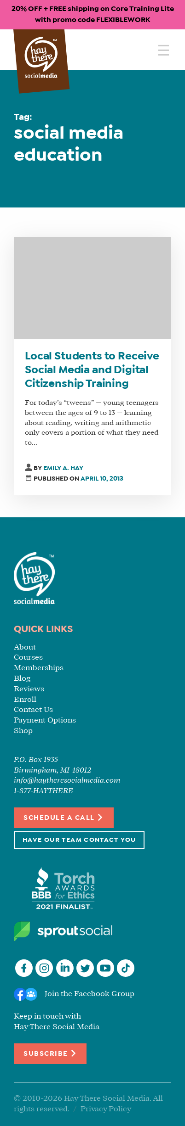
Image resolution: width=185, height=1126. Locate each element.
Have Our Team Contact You (79, 840)
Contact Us (33, 709)
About (25, 647)
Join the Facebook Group (89, 994)
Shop (23, 731)
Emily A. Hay (63, 468)
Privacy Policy (106, 1109)
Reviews (29, 689)
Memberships (39, 668)
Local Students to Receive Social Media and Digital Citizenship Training (92, 370)
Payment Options (45, 720)
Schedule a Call (63, 817)
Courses (28, 657)
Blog (22, 678)
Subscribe (50, 1053)
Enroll (25, 699)
